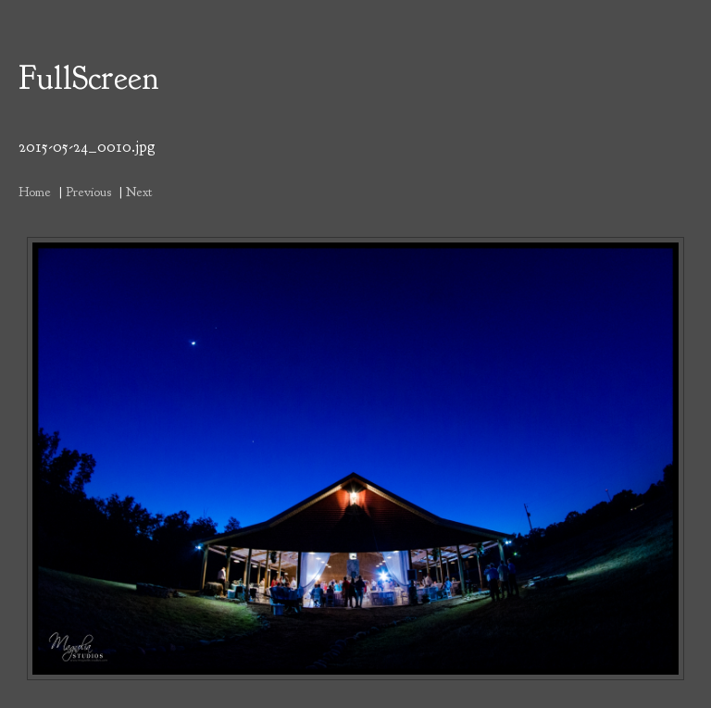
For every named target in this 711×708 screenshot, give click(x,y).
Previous (88, 191)
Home (35, 191)
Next (139, 191)
